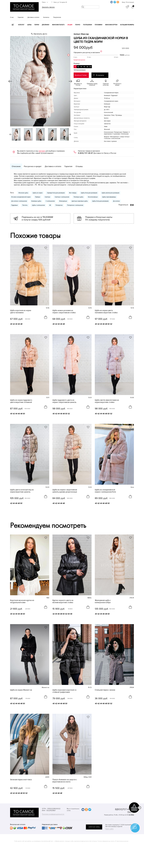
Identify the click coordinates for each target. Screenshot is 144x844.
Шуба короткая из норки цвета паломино (20, 311)
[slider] (69, 55)
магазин (42, 151)
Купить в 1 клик (81, 75)
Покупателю (57, 17)
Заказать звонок (48, 7)
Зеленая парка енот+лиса (21, 780)
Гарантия (20, 17)
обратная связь (94, 827)
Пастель (24, 205)
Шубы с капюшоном (38, 205)
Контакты (46, 17)
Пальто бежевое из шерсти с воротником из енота (64, 781)
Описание (16, 166)
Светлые (47, 197)
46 (50, 205)
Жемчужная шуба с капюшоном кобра (103, 601)
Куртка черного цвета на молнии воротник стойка (62, 601)
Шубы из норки (37, 193)
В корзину (100, 75)
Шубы (29, 25)
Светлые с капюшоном (62, 197)
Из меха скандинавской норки (21, 197)
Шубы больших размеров (89, 193)
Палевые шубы (78, 197)
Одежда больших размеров (56, 193)
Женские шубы (23, 193)
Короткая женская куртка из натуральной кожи (22, 601)
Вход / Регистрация (128, 2)
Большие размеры (127, 25)
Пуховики (98, 25)
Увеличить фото (40, 34)
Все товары (72, 193)
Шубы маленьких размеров (110, 193)
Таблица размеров (79, 70)
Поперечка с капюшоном (75, 205)
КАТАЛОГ (21, 25)
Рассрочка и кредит (32, 166)
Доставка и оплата (33, 17)
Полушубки (87, 25)
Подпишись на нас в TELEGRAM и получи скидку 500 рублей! (37, 218)
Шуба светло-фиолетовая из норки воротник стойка (107, 401)
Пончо (77, 25)
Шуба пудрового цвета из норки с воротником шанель (64, 401)
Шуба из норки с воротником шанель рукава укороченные (64, 491)
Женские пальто (58, 25)
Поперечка (59, 205)
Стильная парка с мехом (105, 690)
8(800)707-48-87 (124, 809)
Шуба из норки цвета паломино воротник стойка (106, 311)
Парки (36, 25)
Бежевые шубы (36, 201)
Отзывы (79, 166)
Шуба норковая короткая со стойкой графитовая (64, 691)
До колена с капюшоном (19, 201)
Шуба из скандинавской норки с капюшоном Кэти (105, 491)
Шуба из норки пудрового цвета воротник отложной (21, 401)
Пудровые (14, 205)
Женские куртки (111, 25)
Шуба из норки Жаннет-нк (21, 690)
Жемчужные (63, 201)
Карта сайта (109, 829)
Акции (69, 25)
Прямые (37, 197)
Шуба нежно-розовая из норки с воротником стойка (64, 311)
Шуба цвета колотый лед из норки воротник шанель (22, 491)
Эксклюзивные (93, 197)
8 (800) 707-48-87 (85, 153)
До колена (116, 201)
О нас (12, 17)
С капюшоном (50, 201)
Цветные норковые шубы (80, 201)
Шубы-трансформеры (109, 197)
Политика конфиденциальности (53, 814)
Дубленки (45, 25)
